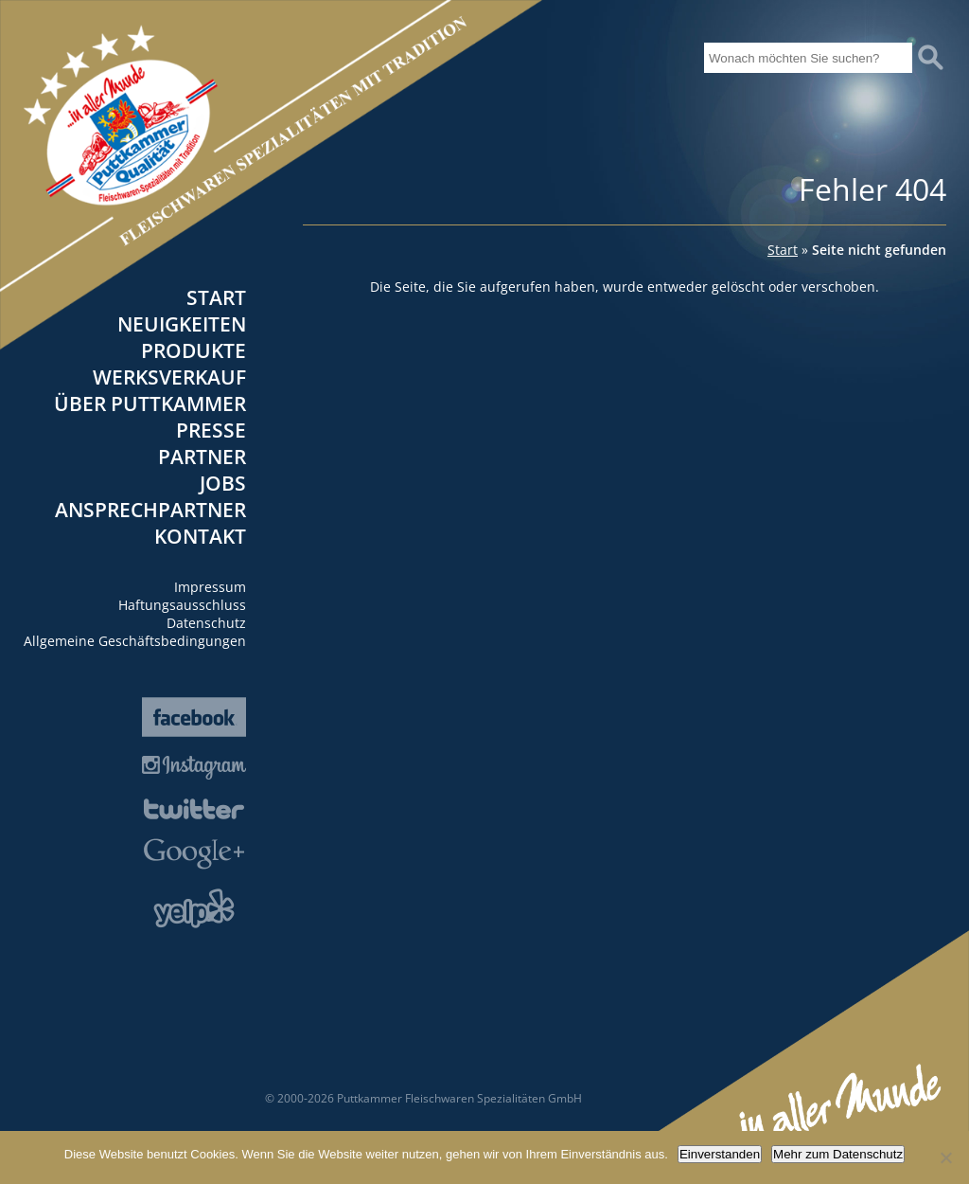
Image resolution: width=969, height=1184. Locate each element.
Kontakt (200, 536)
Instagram (194, 768)
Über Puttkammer (150, 403)
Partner (202, 456)
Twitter (194, 808)
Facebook (194, 717)
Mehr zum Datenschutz (838, 1154)
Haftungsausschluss (182, 605)
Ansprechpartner (150, 509)
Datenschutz (206, 623)
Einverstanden (719, 1154)
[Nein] (945, 1157)
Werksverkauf (169, 377)
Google (194, 854)
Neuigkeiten (181, 324)
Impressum (210, 587)
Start (216, 297)
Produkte (193, 350)
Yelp (194, 908)
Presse (211, 430)
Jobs (223, 483)
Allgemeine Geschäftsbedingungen (135, 641)
